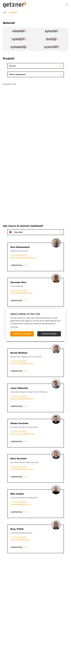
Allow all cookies (22, 334)
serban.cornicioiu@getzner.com (22, 434)
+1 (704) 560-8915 (18, 431)
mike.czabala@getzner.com (20, 504)
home (4, 12)
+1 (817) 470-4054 (18, 537)
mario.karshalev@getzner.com (21, 469)
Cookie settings (49, 334)
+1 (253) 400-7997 (18, 361)
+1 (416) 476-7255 (18, 396)
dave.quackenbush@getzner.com (22, 257)
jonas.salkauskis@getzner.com (22, 398)
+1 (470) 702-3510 (18, 502)
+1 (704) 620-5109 (18, 255)
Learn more (14, 327)
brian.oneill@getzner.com (20, 539)
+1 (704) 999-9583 (18, 290)
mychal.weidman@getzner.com (22, 363)
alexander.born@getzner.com (21, 293)
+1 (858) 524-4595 (18, 467)
